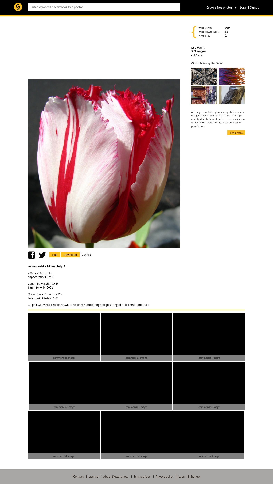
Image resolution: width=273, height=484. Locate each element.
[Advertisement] (104, 49)
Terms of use (142, 476)
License (93, 476)
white (46, 305)
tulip (31, 305)
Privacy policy (164, 476)
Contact (78, 476)
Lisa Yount (198, 48)
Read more (236, 132)
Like (54, 255)
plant (79, 305)
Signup (254, 7)
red (53, 305)
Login (243, 7)
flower (38, 305)
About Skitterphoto (116, 476)
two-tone (70, 305)
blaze (59, 305)
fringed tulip (120, 305)
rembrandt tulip (138, 305)
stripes (106, 305)
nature (88, 305)
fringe (97, 305)
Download (70, 255)
